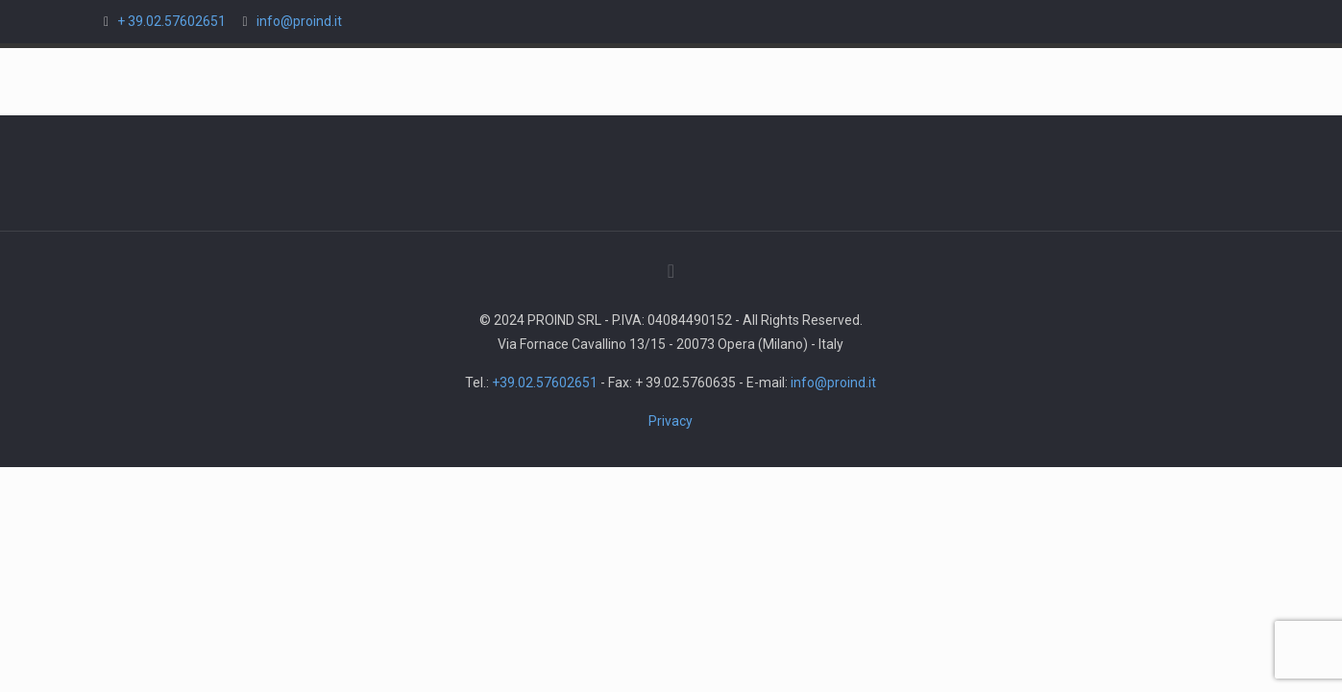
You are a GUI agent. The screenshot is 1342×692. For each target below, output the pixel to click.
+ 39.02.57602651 (171, 21)
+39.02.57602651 (545, 382)
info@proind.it (299, 21)
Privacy (670, 421)
